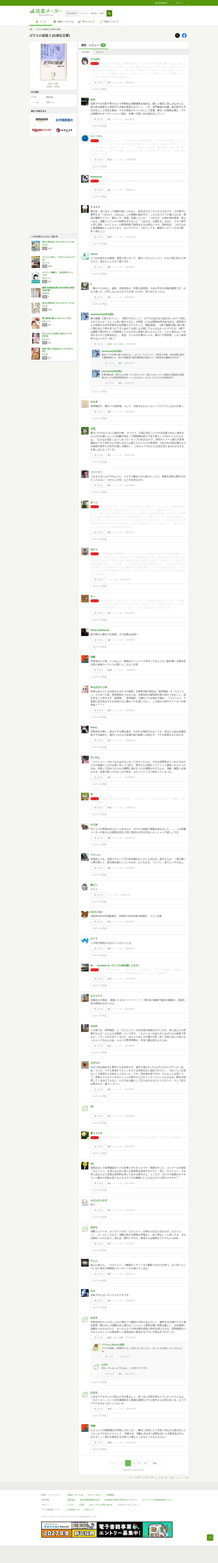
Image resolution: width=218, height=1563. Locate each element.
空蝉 (92, 657)
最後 (155, 1463)
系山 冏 (45, 354)
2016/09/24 (130, 1301)
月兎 (92, 428)
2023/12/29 (130, 412)
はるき (94, 1317)
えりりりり (96, 995)
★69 (110, 1442)
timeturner (96, 176)
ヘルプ (70, 1505)
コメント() (117, 82)
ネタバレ (100, 52)
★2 (109, 297)
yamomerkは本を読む (102, 314)
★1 (109, 82)
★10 (110, 979)
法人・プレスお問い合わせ (100, 1505)
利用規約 (110, 1495)
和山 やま (46, 263)
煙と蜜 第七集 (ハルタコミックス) (56, 318)
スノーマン (96, 136)
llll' (92, 1106)
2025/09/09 (131, 160)
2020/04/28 (130, 710)
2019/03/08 (130, 868)
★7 (109, 1009)
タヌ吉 (94, 824)
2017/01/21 (130, 1210)
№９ (93, 1290)
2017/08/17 (130, 1089)
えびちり (95, 1062)
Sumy (93, 727)
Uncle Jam (96, 911)
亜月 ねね (46, 339)
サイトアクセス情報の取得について (157, 1500)
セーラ (94, 938)
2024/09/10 (130, 297)
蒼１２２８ (96, 1133)
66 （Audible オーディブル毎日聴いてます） (115, 965)
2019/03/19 (130, 838)
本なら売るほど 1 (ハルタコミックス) (58, 303)
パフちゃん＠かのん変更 (113, 1344)
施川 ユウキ (46, 278)
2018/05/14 (130, 948)
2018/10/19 (130, 922)
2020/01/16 (130, 740)
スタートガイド (94, 1495)
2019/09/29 (130, 777)
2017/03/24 (130, 1183)
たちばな (95, 59)
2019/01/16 (125, 895)
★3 (120, 383)
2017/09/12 (130, 1009)
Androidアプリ (74, 1510)
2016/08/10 (131, 1338)
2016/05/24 (131, 1442)
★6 (109, 710)
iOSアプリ (89, 1510)
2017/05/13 (130, 1146)
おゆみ (94, 1026)
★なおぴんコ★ (98, 687)
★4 (120, 363)
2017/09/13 (131, 979)
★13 (110, 160)
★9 (109, 1274)
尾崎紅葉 (45, 293)
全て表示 (86, 52)
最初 (113, 1463)
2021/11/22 (130, 532)
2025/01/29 (130, 190)
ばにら (94, 549)
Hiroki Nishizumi (99, 630)
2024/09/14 (130, 267)
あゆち (94, 1227)
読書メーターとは (75, 1495)
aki (92, 1163)
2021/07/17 (125, 579)
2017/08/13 (130, 1116)
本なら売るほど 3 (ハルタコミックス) (58, 242)
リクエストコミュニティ (127, 1505)
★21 (110, 1337)
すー (92, 596)
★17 (110, 807)
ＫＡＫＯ (95, 207)
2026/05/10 (130, 119)
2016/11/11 (130, 1274)
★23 (110, 1409)
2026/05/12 (130, 82)
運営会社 (71, 1500)
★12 (110, 344)
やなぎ (94, 401)
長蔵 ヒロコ (46, 321)
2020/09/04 (130, 640)
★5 (109, 190)
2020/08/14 (131, 670)
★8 (109, 267)
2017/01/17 (130, 1244)
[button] (109, 13)
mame (93, 253)
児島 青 (45, 245)
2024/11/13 (131, 237)
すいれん (95, 757)
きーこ (94, 502)
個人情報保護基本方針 (90, 1500)
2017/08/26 (130, 1046)
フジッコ (95, 854)
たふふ (94, 1260)
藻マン (94, 885)
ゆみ (92, 99)
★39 (110, 670)
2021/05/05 (130, 613)
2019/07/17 (131, 808)
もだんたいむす (98, 1200)
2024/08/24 (131, 344)
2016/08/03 (131, 1409)
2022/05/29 (130, 485)
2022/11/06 (130, 455)
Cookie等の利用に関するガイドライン (121, 1500)
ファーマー (96, 472)
